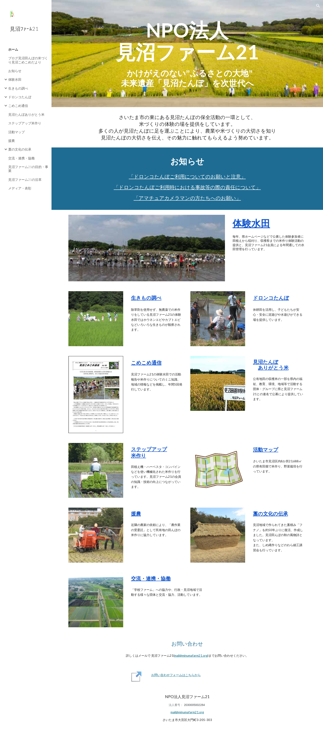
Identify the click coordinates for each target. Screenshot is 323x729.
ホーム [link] (13, 49)
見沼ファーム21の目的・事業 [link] (28, 169)
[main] (187, 40)
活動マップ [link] (16, 132)
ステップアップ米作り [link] (24, 123)
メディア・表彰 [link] (19, 188)
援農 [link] (11, 141)
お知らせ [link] (14, 71)
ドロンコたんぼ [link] (19, 97)
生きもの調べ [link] (18, 88)
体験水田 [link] (14, 79)
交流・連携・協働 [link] (21, 158)
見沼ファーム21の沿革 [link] (25, 179)
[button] (318, 6)
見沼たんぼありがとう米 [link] (26, 114)
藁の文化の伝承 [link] (19, 149)
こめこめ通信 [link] (18, 105)
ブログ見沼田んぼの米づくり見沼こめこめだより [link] (28, 60)
